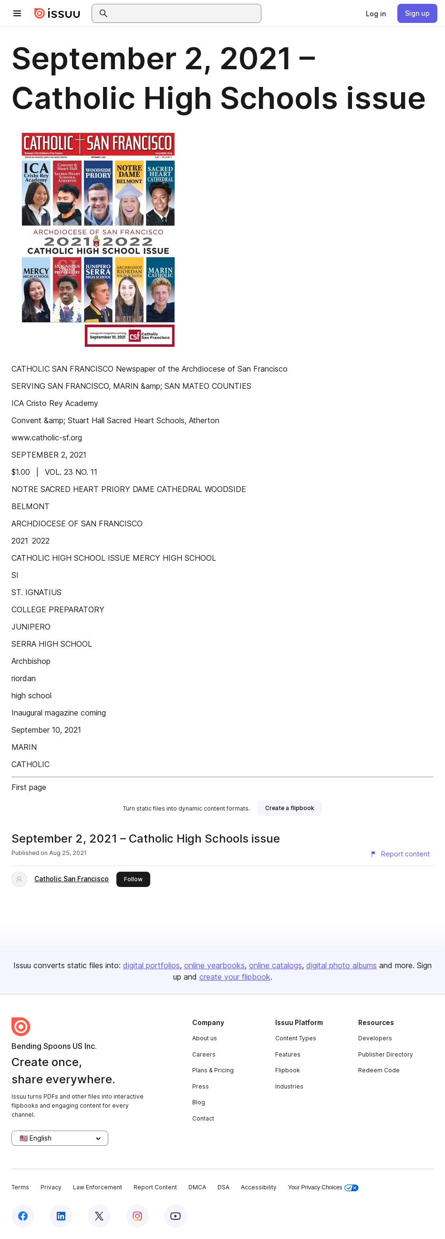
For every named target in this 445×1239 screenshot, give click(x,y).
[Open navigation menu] (17, 13)
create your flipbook (234, 977)
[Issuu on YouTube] (175, 1216)
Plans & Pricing (213, 1070)
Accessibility (259, 1187)
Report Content (155, 1187)
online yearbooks (214, 965)
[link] (375, 13)
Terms (20, 1187)
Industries (289, 1086)
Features (287, 1054)
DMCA (197, 1187)
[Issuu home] (57, 13)
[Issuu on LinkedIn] (61, 1216)
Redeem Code (379, 1070)
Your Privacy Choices (323, 1187)
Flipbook (287, 1070)
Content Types (295, 1038)
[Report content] (400, 854)
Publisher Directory (385, 1054)
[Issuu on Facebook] (22, 1216)
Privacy (51, 1187)
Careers (204, 1054)
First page (28, 787)
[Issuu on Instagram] (137, 1216)
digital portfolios (151, 965)
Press (200, 1086)
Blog (198, 1102)
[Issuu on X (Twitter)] (99, 1216)
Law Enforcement (97, 1187)
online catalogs (275, 965)
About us (204, 1038)
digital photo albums (341, 965)
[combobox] (185, 13)
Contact (203, 1118)
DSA (223, 1187)
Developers (375, 1038)
